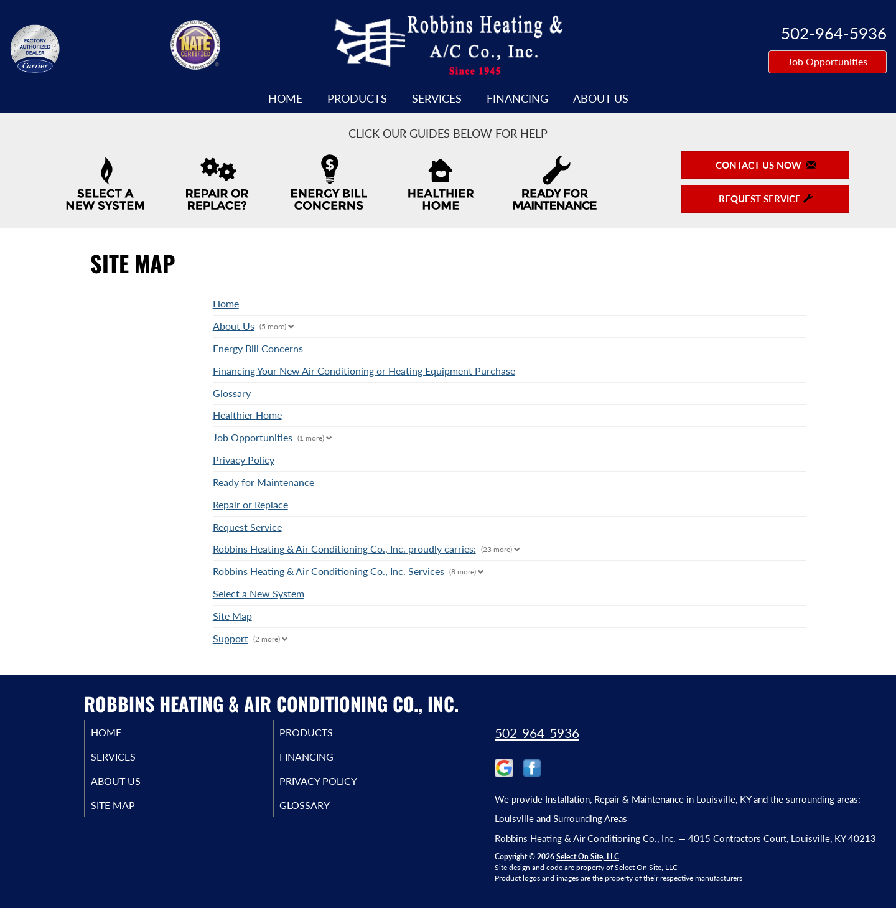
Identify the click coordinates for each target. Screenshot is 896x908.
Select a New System (258, 593)
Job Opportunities (252, 437)
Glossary (232, 393)
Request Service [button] (766, 198)
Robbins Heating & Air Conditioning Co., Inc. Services (328, 571)
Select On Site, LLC (587, 856)
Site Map (232, 616)
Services (437, 98)
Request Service (247, 527)
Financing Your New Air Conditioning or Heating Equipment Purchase (364, 371)
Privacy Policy (243, 460)
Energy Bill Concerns (258, 348)
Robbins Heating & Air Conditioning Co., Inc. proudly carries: (344, 549)
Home (285, 98)
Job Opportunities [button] (827, 61)
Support (230, 638)
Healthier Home (247, 415)
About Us (600, 98)
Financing (517, 98)
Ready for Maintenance (263, 482)
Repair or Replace (250, 504)
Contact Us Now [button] (766, 165)
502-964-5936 (537, 733)
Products (357, 98)
